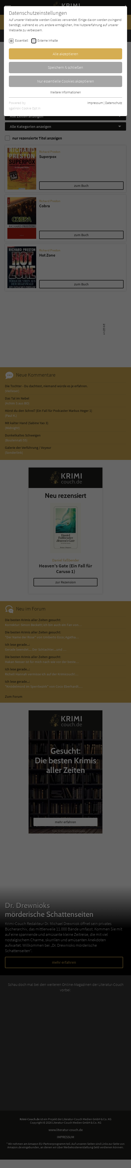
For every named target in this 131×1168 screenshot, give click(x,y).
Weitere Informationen (65, 92)
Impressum (95, 103)
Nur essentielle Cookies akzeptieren (65, 81)
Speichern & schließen (65, 67)
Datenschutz (113, 103)
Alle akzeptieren (65, 53)
